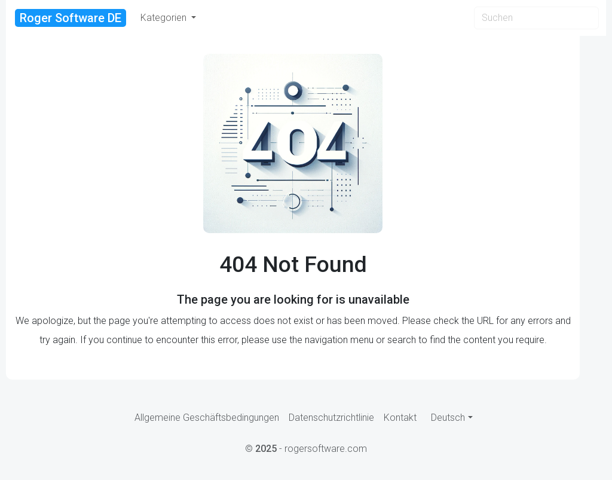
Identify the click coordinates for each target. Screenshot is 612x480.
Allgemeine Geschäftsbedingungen (206, 417)
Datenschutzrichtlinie (331, 417)
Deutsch (448, 417)
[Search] (536, 18)
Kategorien (164, 17)
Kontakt (400, 417)
